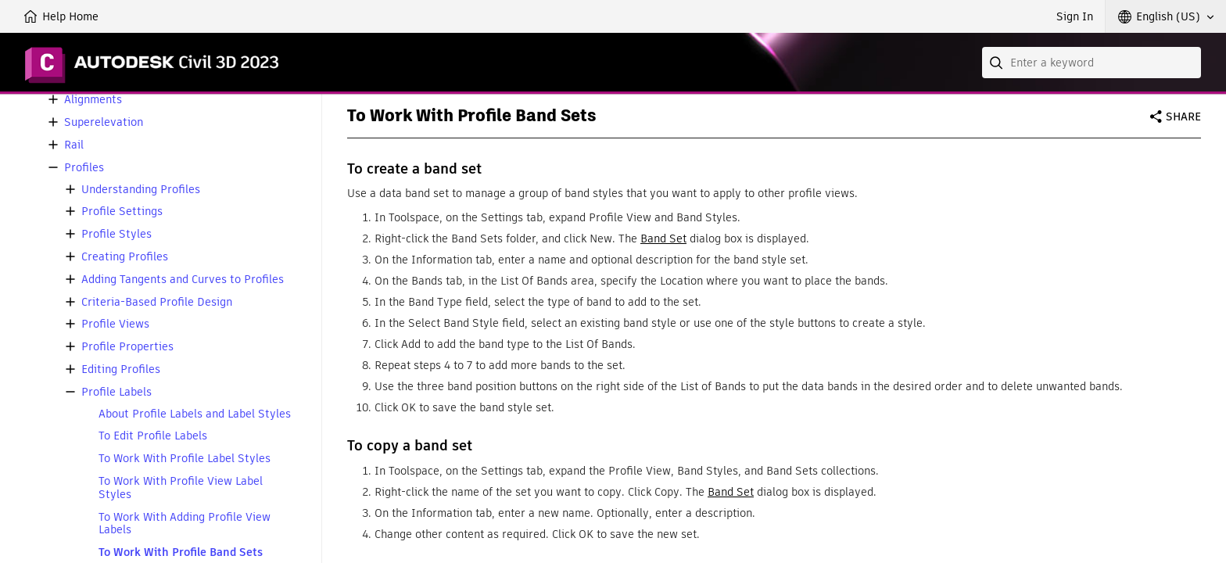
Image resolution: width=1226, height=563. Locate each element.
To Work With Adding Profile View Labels (185, 524)
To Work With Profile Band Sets (181, 552)
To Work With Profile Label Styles (185, 458)
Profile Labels (116, 392)
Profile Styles (116, 234)
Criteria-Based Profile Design (156, 302)
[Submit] (997, 62)
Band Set (663, 238)
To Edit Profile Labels (153, 436)
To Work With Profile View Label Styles (181, 488)
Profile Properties (127, 346)
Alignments (93, 99)
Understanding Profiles (140, 189)
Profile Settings (122, 211)
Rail (74, 145)
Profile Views (115, 324)
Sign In (1074, 16)
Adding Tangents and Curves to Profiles (182, 279)
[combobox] (1091, 62)
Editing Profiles (120, 369)
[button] (1166, 16)
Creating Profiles (124, 257)
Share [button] (1183, 116)
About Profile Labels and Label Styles (195, 414)
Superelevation (103, 122)
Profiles (84, 167)
